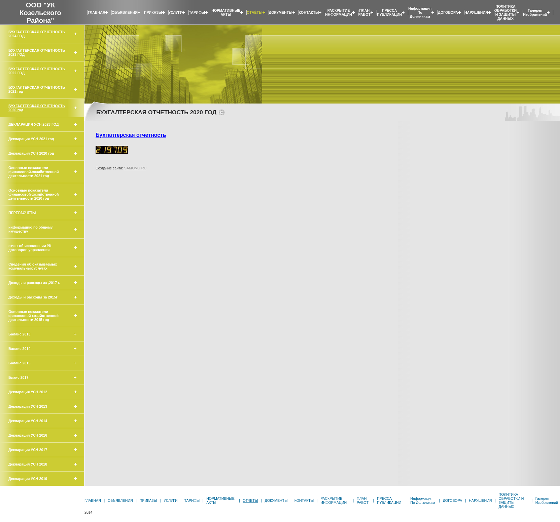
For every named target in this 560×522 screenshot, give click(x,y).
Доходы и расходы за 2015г (33, 297)
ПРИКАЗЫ (153, 12)
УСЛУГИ (176, 12)
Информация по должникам (419, 12)
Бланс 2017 (18, 377)
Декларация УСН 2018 (27, 464)
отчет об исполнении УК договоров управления (29, 248)
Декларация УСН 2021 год (31, 139)
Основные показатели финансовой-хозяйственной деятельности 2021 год (33, 172)
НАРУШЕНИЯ (476, 12)
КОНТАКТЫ (309, 12)
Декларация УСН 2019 (27, 479)
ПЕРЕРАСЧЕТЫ (22, 213)
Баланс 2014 (19, 349)
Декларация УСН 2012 (27, 392)
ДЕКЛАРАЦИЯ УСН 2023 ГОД (33, 124)
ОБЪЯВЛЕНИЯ (125, 12)
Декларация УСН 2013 (27, 406)
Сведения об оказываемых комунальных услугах (32, 266)
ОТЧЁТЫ (254, 12)
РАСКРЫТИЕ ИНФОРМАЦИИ (338, 12)
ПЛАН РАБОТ (364, 12)
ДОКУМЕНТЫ (280, 12)
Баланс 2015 (19, 363)
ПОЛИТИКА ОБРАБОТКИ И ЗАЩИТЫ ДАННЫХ (505, 12)
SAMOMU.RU (135, 168)
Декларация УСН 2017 (27, 450)
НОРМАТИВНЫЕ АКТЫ (225, 12)
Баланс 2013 (19, 334)
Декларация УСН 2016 (27, 435)
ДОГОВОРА (448, 12)
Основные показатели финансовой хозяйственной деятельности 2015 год (33, 316)
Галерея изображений (535, 12)
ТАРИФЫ (197, 12)
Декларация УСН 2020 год (31, 153)
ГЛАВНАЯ (96, 12)
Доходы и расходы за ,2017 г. (34, 283)
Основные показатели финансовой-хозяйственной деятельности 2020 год (33, 194)
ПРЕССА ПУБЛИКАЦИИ (389, 12)
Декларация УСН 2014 (27, 421)
